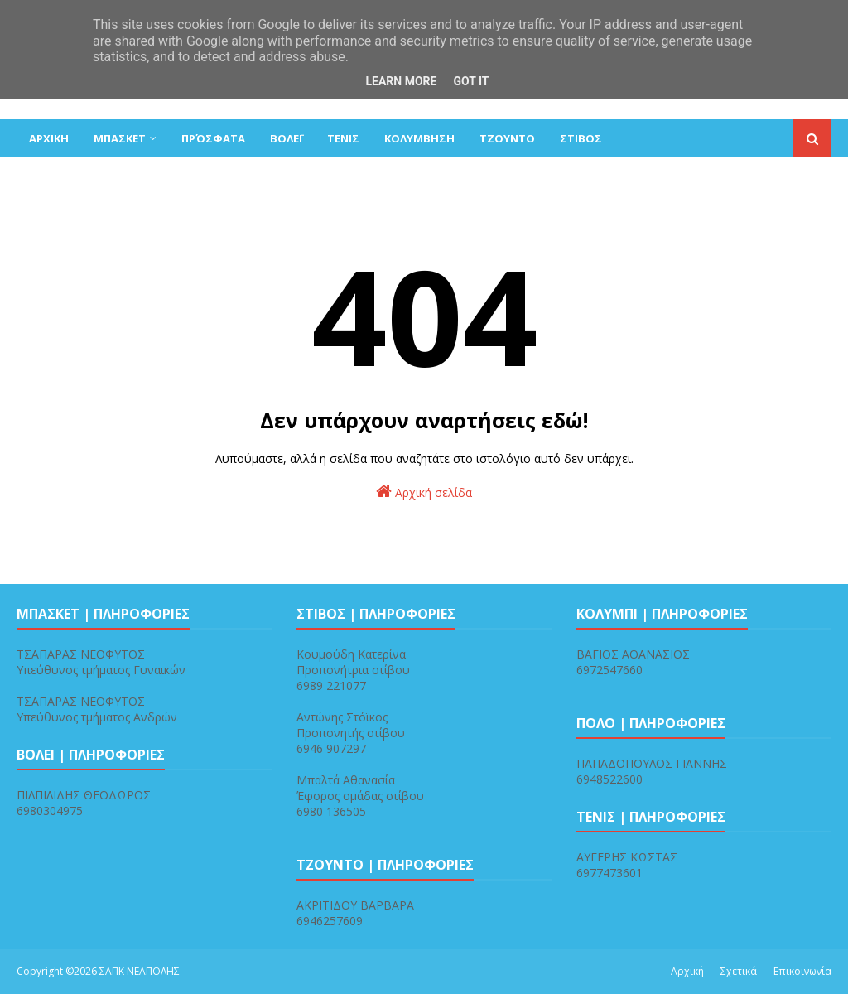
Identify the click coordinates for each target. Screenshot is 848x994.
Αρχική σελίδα (424, 491)
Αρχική (687, 971)
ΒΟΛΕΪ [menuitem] (286, 138)
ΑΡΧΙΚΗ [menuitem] (49, 138)
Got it (471, 81)
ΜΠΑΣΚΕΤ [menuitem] (120, 138)
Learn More (400, 81)
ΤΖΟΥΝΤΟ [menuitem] (507, 138)
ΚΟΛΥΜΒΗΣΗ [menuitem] (419, 138)
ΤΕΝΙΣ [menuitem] (343, 138)
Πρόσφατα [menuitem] (213, 138)
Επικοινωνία (802, 971)
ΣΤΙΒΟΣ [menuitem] (581, 138)
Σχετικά (738, 971)
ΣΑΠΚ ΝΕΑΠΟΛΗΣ (139, 971)
